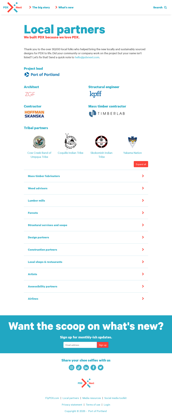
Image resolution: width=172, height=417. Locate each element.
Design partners (38, 237)
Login (107, 404)
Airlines (33, 298)
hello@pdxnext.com (87, 57)
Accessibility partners (42, 286)
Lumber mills (36, 200)
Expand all (141, 164)
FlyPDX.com (52, 398)
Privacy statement (72, 404)
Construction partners (42, 249)
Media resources (91, 398)
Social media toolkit (115, 398)
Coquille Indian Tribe (70, 152)
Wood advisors (37, 188)
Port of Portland (97, 411)
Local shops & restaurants (45, 262)
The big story (39, 7)
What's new (64, 7)
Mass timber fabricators (44, 176)
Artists (32, 274)
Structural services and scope (47, 225)
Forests (33, 213)
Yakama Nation (132, 152)
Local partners (71, 398)
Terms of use (93, 404)
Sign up (102, 344)
